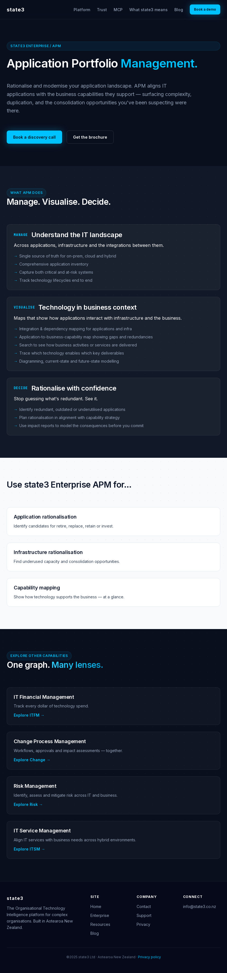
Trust (102, 9)
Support (144, 915)
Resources (100, 924)
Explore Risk (26, 804)
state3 (16, 10)
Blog (178, 9)
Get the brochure (90, 137)
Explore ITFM (26, 715)
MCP (118, 9)
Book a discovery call (34, 137)
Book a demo (205, 9)
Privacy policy (149, 957)
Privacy (143, 924)
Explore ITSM (27, 849)
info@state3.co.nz (199, 906)
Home (95, 906)
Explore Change (29, 759)
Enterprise (99, 915)
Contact (144, 906)
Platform (82, 9)
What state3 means (148, 9)
